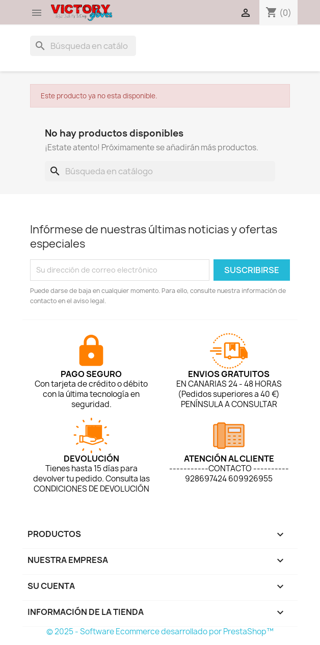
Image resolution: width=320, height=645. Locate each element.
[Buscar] (83, 46)
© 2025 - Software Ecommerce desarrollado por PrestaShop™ (160, 631)
